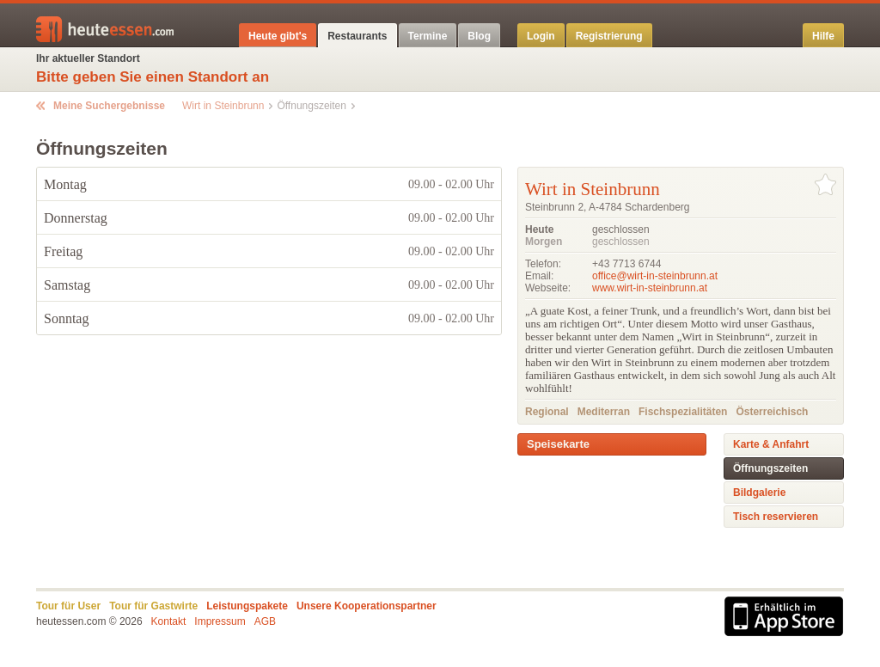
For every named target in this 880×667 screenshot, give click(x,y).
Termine (428, 36)
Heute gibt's (277, 36)
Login (541, 36)
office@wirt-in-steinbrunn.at (655, 276)
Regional (547, 412)
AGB (265, 621)
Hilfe (823, 36)
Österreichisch (772, 412)
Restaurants (357, 36)
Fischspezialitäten (683, 412)
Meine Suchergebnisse (109, 106)
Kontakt (168, 621)
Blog (479, 36)
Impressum (219, 621)
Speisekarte (558, 444)
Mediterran (604, 412)
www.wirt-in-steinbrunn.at (649, 288)
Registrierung (609, 36)
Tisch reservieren (775, 517)
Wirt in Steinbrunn (223, 106)
